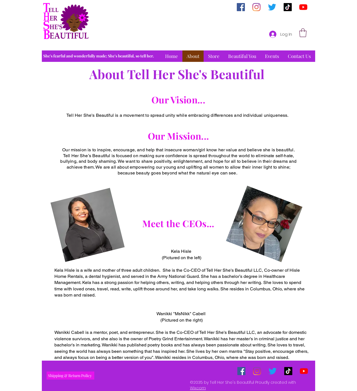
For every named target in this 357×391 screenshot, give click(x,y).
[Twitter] (272, 7)
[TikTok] (288, 7)
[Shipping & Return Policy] (70, 375)
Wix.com (198, 388)
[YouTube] (303, 7)
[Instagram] (256, 7)
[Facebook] (241, 7)
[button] (303, 32)
